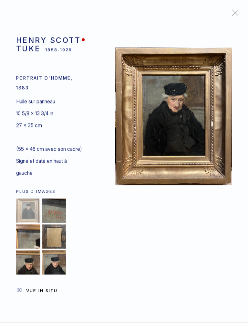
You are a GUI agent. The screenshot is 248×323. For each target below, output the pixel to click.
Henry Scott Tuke (48, 45)
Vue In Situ (36, 292)
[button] (28, 211)
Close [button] (233, 14)
